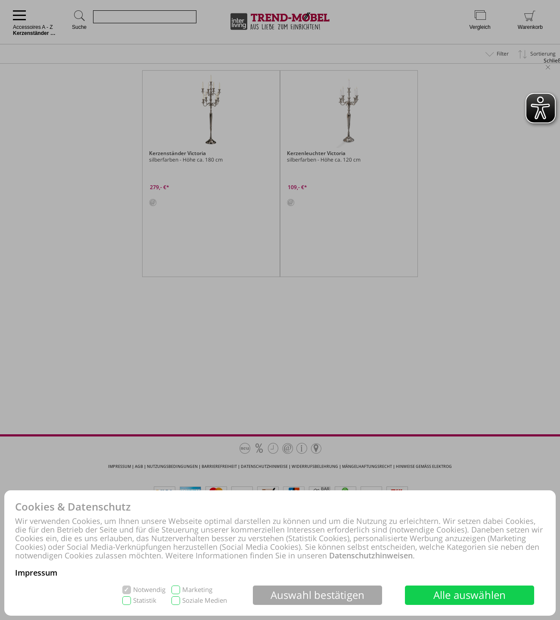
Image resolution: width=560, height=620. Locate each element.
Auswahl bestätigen (318, 595)
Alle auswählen (469, 595)
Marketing (197, 590)
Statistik (144, 600)
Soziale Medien (204, 600)
